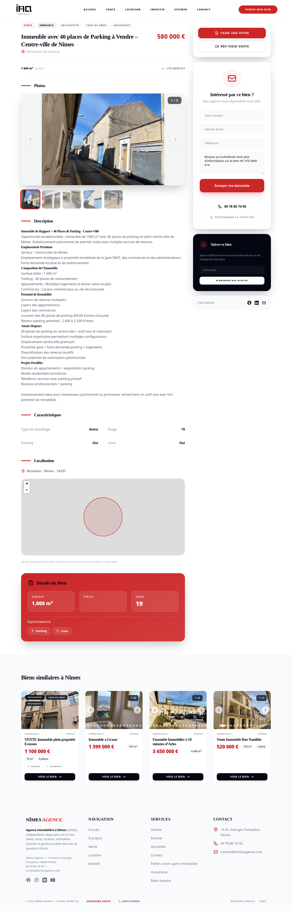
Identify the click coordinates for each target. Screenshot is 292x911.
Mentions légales (243, 901)
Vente (111, 9)
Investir (158, 9)
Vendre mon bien (258, 9)
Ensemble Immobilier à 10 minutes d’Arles (172, 742)
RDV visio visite (232, 46)
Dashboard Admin (99, 901)
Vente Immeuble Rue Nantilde (239, 740)
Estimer (181, 9)
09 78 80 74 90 (232, 206)
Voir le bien (50, 776)
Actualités (158, 846)
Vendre (156, 829)
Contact (204, 9)
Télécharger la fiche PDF (232, 217)
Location (133, 9)
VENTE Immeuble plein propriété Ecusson (50, 742)
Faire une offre (232, 33)
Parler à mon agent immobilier (174, 863)
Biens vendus (161, 880)
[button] (27, 484)
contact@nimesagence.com (43, 870)
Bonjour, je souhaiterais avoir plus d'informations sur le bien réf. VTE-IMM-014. (232, 163)
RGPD (263, 901)
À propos (95, 838)
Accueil (90, 9)
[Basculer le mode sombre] (129, 901)
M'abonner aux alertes (232, 280)
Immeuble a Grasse (103, 740)
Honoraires (159, 872)
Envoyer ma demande (232, 185)
